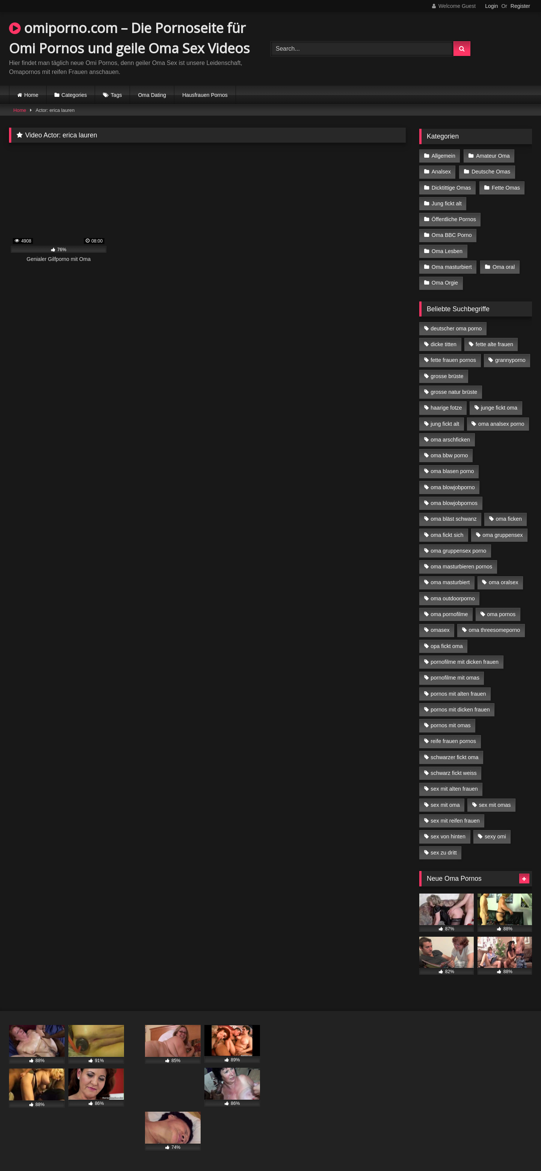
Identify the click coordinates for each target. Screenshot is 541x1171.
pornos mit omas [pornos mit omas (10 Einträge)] (450, 725)
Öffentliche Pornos (454, 219)
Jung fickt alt (447, 203)
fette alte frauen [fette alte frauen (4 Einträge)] (494, 344)
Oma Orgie (445, 283)
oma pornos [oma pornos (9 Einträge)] (501, 614)
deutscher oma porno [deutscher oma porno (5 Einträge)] (456, 329)
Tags (116, 95)
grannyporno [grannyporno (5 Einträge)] (510, 360)
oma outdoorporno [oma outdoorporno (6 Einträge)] (453, 598)
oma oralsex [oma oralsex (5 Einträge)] (503, 582)
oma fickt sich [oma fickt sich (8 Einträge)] (447, 535)
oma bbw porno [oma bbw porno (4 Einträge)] (449, 455)
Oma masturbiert (452, 267)
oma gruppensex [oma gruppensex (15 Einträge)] (502, 535)
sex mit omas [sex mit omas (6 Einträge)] (495, 805)
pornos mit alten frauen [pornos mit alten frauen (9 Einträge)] (458, 694)
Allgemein (443, 156)
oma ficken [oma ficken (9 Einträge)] (509, 519)
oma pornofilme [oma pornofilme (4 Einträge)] (449, 614)
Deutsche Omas (490, 172)
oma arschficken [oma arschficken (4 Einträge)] (450, 440)
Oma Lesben (447, 251)
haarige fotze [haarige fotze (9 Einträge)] (446, 408)
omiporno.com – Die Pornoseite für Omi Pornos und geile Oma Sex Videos (129, 38)
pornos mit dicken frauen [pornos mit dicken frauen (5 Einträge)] (460, 710)
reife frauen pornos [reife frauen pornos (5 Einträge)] (453, 741)
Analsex (441, 172)
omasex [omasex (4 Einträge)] (440, 630)
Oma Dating (152, 95)
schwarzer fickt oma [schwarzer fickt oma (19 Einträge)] (454, 757)
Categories (74, 95)
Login (491, 6)
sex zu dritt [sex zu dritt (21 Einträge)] (444, 853)
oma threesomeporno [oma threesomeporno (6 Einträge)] (494, 630)
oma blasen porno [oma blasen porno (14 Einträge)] (452, 471)
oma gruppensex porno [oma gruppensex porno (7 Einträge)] (458, 551)
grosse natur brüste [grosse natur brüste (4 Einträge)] (454, 392)
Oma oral (504, 267)
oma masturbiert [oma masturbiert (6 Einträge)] (450, 582)
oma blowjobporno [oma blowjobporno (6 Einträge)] (453, 487)
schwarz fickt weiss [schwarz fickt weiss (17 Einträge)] (453, 773)
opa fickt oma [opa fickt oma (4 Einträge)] (447, 646)
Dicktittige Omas (451, 188)
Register (520, 6)
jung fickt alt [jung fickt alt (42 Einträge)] (445, 424)
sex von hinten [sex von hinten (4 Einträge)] (448, 836)
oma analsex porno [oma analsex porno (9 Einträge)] (501, 424)
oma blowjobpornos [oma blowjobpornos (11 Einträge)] (454, 503)
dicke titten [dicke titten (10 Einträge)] (443, 344)
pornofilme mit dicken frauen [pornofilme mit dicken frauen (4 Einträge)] (465, 662)
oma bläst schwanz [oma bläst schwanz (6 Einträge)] (453, 519)
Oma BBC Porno (452, 235)
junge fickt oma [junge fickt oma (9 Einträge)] (499, 408)
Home (31, 95)
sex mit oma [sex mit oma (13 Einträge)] (445, 805)
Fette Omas (506, 188)
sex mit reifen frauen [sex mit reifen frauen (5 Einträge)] (455, 821)
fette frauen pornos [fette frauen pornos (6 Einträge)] (453, 360)
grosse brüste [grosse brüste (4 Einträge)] (447, 376)
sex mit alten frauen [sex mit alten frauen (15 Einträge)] (454, 789)
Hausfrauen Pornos (205, 95)
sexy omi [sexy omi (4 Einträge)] (495, 836)
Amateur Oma (493, 156)
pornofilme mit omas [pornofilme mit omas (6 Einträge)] (455, 678)
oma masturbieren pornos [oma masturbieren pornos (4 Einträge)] (461, 567)
